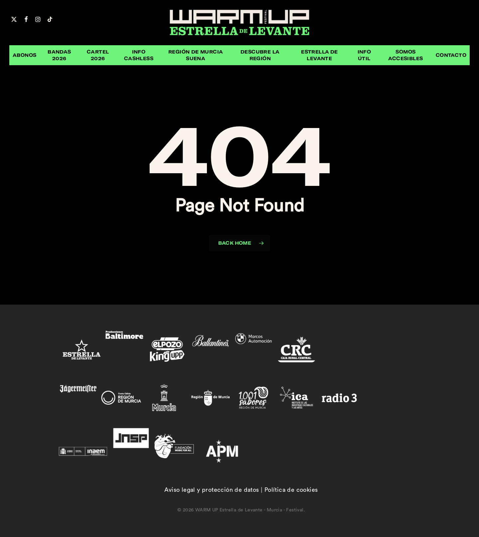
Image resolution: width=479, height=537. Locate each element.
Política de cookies (291, 490)
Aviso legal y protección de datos (211, 490)
